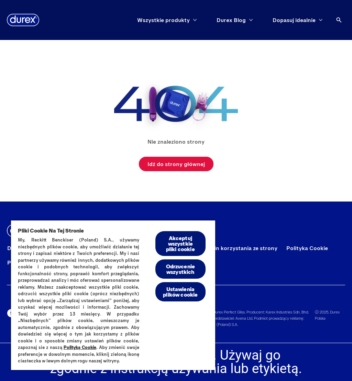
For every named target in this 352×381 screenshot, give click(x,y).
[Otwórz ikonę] (339, 20)
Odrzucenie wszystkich (180, 269)
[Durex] (23, 20)
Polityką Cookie (80, 347)
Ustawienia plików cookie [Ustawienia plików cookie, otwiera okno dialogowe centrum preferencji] (180, 292)
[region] (113, 295)
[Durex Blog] (231, 20)
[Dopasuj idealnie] (294, 20)
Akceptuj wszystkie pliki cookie (180, 243)
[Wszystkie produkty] (163, 20)
